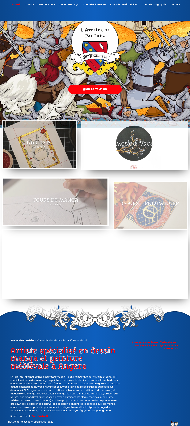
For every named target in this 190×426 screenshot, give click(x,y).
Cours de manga (69, 4)
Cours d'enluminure (94, 4)
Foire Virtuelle (40, 416)
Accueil (16, 4)
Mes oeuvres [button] (47, 4)
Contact (175, 4)
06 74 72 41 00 (95, 89)
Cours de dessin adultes (123, 4)
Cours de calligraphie (154, 4)
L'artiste (29, 4)
